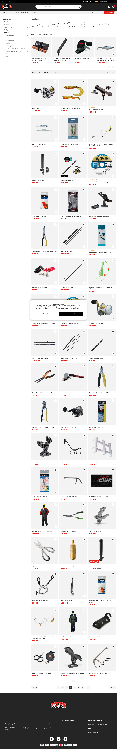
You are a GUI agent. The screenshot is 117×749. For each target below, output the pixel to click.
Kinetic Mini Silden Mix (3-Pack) (69, 144)
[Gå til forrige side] (34, 687)
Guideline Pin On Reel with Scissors (41, 673)
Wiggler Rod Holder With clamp (40, 600)
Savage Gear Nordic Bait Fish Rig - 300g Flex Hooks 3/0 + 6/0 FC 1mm (101, 145)
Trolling (15, 30)
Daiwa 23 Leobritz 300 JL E (68, 427)
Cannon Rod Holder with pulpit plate (99, 216)
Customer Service (69, 720)
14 (87, 687)
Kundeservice (87, 1)
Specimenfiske (15, 27)
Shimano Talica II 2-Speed (96, 323)
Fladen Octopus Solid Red (39, 216)
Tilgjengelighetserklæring (30, 728)
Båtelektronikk (15, 12)
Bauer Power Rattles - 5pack (39, 287)
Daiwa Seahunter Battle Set (68, 180)
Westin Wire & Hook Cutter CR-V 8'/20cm (43, 427)
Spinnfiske (15, 22)
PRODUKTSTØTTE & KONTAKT (10, 728)
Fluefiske (15, 24)
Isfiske (15, 56)
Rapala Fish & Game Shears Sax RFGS (42, 566)
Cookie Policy (76, 308)
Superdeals (109, 12)
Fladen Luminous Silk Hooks (39, 496)
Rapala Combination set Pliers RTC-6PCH (72, 216)
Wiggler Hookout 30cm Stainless (69, 496)
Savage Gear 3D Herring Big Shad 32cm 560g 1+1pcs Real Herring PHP (105, 59)
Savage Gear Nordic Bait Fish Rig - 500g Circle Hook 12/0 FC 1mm (43, 637)
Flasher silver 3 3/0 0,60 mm (97, 427)
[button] (103, 1)
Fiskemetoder (9, 16)
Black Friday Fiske (93, 732)
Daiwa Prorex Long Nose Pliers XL (70, 531)
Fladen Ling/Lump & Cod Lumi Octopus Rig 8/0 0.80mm (100, 288)
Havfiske (15, 32)
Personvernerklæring (47, 724)
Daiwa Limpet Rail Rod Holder (97, 637)
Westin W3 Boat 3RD (66, 251)
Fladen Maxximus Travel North (69, 358)
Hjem (4, 16)
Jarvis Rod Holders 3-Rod (96, 462)
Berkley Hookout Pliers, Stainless (98, 673)
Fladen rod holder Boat (67, 462)
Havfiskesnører (10, 40)
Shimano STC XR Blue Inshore (40, 358)
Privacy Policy (64, 308)
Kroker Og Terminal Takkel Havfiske (16, 48)
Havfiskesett (9, 43)
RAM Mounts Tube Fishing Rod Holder (99, 566)
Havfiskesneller (10, 38)
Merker (101, 12)
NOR (6, 1)
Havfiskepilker (16, 46)
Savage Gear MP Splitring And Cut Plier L (43, 392)
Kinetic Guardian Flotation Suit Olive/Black (72, 637)
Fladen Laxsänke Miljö (67, 600)
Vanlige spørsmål (46, 728)
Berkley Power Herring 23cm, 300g (70, 108)
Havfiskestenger (16, 35)
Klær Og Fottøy (25, 12)
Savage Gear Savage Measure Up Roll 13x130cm (40, 59)
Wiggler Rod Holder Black (96, 109)
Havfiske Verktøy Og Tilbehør (16, 51)
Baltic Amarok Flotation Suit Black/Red (42, 531)
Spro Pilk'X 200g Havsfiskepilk (40, 144)
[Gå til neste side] (112, 687)
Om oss (25, 724)
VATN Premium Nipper (95, 531)
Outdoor (34, 12)
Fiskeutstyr (6, 12)
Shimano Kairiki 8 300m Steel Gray (98, 182)
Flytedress (8, 54)
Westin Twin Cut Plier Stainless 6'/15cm (100, 392)
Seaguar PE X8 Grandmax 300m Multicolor (43, 323)
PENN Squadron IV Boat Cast (68, 287)
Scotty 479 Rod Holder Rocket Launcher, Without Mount (61, 59)
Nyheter (94, 12)
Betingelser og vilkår (10, 724)
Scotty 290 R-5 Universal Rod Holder (42, 462)
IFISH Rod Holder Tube (38, 180)
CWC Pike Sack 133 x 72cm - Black (98, 496)
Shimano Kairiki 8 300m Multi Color (70, 323)
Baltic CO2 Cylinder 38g (67, 566)
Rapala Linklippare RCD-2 (82, 58)
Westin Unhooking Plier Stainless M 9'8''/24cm (44, 251)
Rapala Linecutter (65, 392)
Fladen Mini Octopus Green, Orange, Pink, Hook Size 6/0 (100, 601)
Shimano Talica (36, 108)
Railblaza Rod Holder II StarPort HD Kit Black (72, 673)
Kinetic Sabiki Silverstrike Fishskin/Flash (100, 252)
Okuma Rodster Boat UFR (96, 358)
